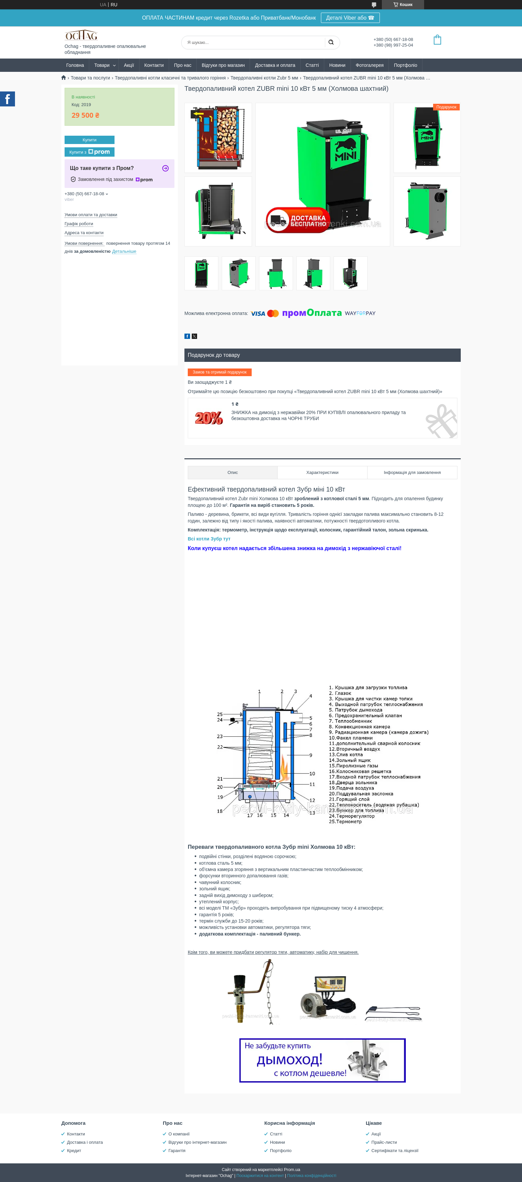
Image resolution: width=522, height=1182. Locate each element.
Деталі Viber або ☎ (350, 18)
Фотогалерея (370, 65)
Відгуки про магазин (223, 65)
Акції (129, 65)
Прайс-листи (384, 1142)
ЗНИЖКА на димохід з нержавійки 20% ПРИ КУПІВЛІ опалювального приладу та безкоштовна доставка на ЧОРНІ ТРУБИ (318, 415)
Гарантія (176, 1150)
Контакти (154, 65)
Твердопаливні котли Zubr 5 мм (264, 77)
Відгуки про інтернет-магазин (197, 1142)
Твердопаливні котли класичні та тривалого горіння (170, 77)
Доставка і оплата (85, 1142)
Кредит (74, 1150)
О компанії (179, 1133)
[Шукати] (331, 42)
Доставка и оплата (275, 65)
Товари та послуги (90, 77)
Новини (337, 65)
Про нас (182, 65)
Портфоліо (405, 65)
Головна (75, 65)
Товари (102, 65)
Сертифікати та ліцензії (395, 1150)
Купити (90, 139)
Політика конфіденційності (312, 1175)
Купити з (89, 152)
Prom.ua (292, 1169)
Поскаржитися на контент (260, 1175)
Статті (312, 65)
